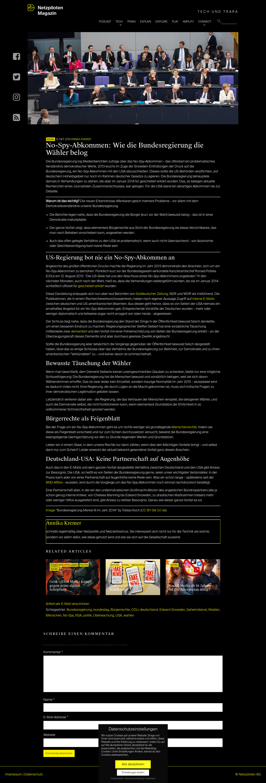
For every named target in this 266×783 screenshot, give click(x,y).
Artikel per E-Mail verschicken (67, 604)
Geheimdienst (196, 609)
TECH (119, 21)
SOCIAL (50, 139)
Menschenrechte (184, 427)
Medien (213, 609)
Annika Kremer (81, 139)
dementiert (79, 331)
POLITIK (84, 565)
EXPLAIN (145, 21)
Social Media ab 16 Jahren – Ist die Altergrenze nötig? (191, 587)
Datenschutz (33, 774)
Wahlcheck (138, 565)
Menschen (54, 615)
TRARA (131, 21)
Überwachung (103, 615)
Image (50, 510)
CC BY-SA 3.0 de (153, 510)
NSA (78, 615)
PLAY (175, 21)
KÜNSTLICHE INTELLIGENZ (64, 565)
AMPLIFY (188, 21)
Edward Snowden (172, 609)
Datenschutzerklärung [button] (134, 778)
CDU (134, 609)
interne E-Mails (203, 299)
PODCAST (105, 21)
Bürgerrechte (120, 609)
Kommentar (53, 652)
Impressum (13, 774)
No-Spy (68, 615)
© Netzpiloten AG (248, 774)
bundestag (101, 609)
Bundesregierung (79, 609)
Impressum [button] (150, 778)
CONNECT (204, 21)
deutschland (149, 609)
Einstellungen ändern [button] (133, 772)
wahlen (129, 615)
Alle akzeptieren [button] (133, 764)
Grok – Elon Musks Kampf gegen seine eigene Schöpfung (71, 585)
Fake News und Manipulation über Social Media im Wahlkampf (132, 585)
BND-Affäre (54, 482)
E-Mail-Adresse (55, 717)
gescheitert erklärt (91, 286)
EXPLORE (162, 21)
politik (87, 615)
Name (48, 699)
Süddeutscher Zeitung (152, 294)
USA (118, 615)
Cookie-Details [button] (117, 778)
